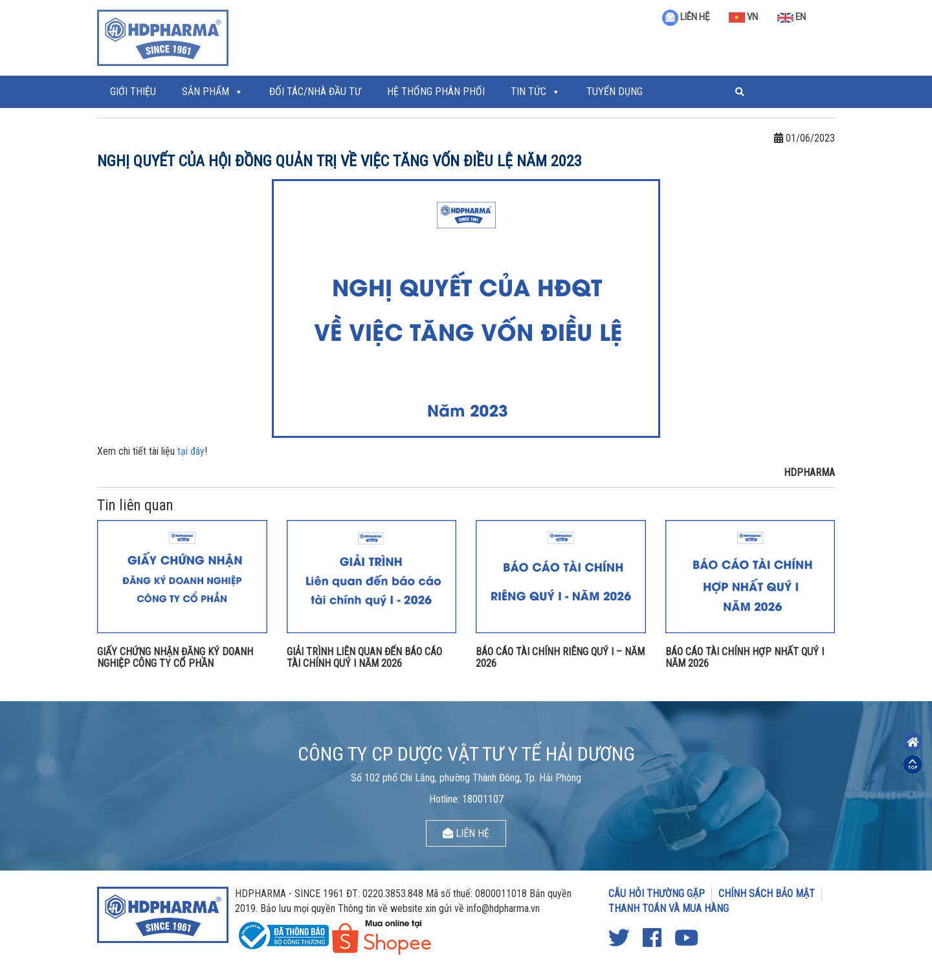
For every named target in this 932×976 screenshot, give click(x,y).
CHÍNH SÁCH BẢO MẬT (766, 893)
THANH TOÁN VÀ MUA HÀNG (668, 908)
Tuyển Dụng (614, 91)
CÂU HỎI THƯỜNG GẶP (656, 893)
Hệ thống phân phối (436, 91)
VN (743, 17)
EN (791, 17)
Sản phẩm (205, 91)
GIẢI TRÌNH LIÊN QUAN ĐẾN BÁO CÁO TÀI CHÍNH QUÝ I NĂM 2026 (364, 657)
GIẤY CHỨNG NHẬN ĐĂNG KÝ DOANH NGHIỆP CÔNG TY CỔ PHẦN (175, 657)
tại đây (191, 451)
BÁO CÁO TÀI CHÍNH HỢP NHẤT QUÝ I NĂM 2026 (744, 657)
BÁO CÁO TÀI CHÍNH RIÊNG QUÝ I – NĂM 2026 (560, 657)
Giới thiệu (133, 91)
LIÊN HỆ (685, 17)
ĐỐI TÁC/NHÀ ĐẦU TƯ (315, 91)
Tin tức (528, 91)
